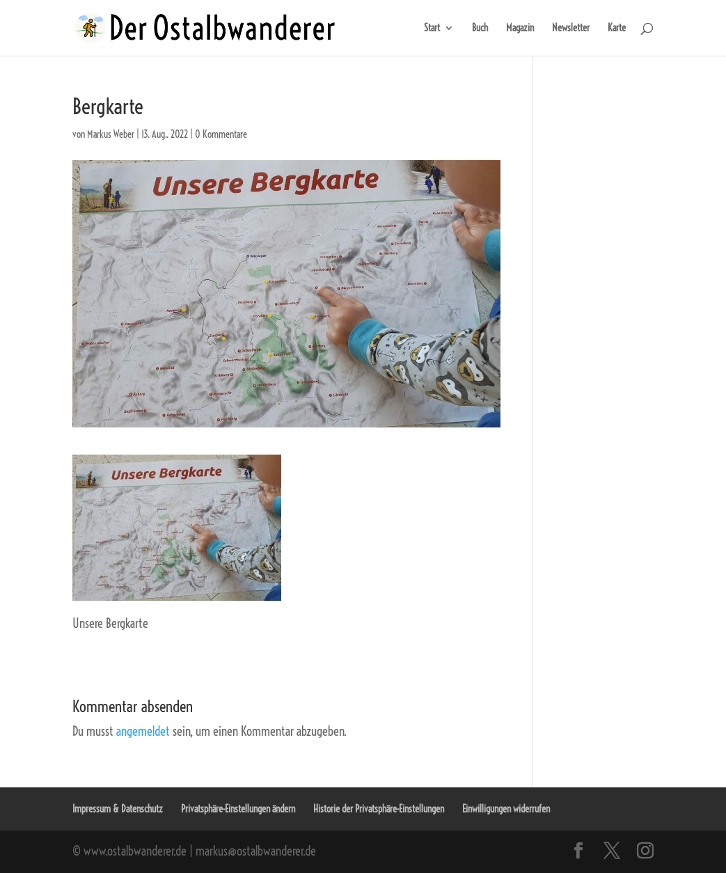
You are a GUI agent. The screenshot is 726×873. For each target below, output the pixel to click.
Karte (617, 28)
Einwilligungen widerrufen (506, 809)
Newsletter (571, 28)
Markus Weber (110, 134)
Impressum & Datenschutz (117, 809)
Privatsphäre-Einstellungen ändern (238, 809)
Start (432, 28)
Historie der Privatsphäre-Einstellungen (378, 809)
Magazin (520, 28)
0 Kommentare (221, 134)
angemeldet (143, 731)
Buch (480, 28)
